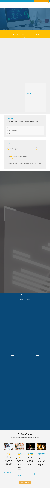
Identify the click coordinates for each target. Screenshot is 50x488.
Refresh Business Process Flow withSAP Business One (30, 460)
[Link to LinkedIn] (5, 1)
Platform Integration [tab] (11, 127)
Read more (9, 472)
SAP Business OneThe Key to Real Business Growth (8, 459)
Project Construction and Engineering (41, 453)
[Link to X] (3, 1)
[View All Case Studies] (25, 482)
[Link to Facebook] (1, 1)
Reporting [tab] (9, 133)
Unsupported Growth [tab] (12, 130)
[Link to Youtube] (7, 1)
